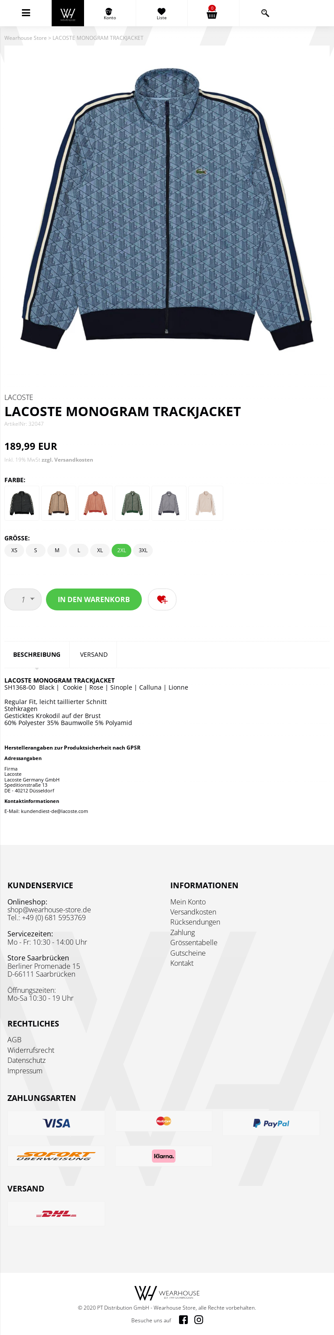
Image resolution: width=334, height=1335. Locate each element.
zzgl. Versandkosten (67, 459)
